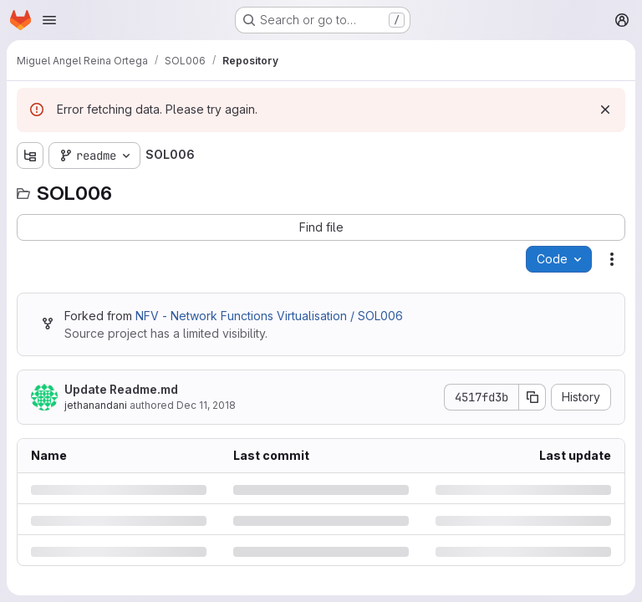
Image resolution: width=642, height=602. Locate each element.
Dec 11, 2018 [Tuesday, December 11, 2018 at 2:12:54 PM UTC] (206, 405)
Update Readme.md (121, 389)
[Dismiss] (605, 109)
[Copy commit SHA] (532, 397)
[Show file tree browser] (30, 155)
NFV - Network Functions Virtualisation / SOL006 (269, 316)
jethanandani (95, 405)
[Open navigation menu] (49, 20)
